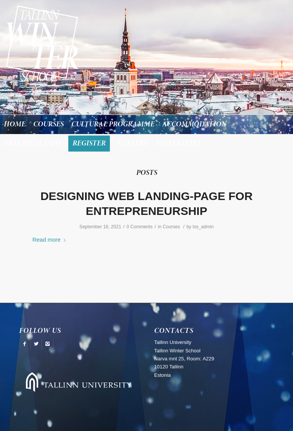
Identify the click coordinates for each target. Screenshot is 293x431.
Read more (50, 239)
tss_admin (203, 226)
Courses (171, 226)
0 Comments (139, 226)
